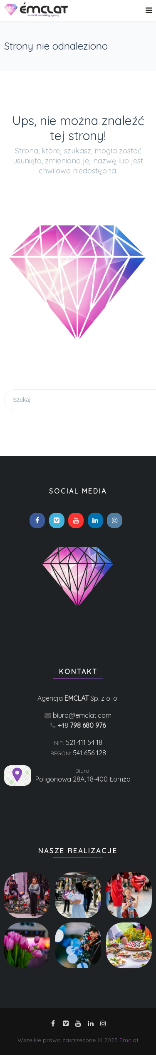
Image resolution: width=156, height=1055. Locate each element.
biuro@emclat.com (82, 715)
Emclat (129, 1040)
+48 (81, 725)
